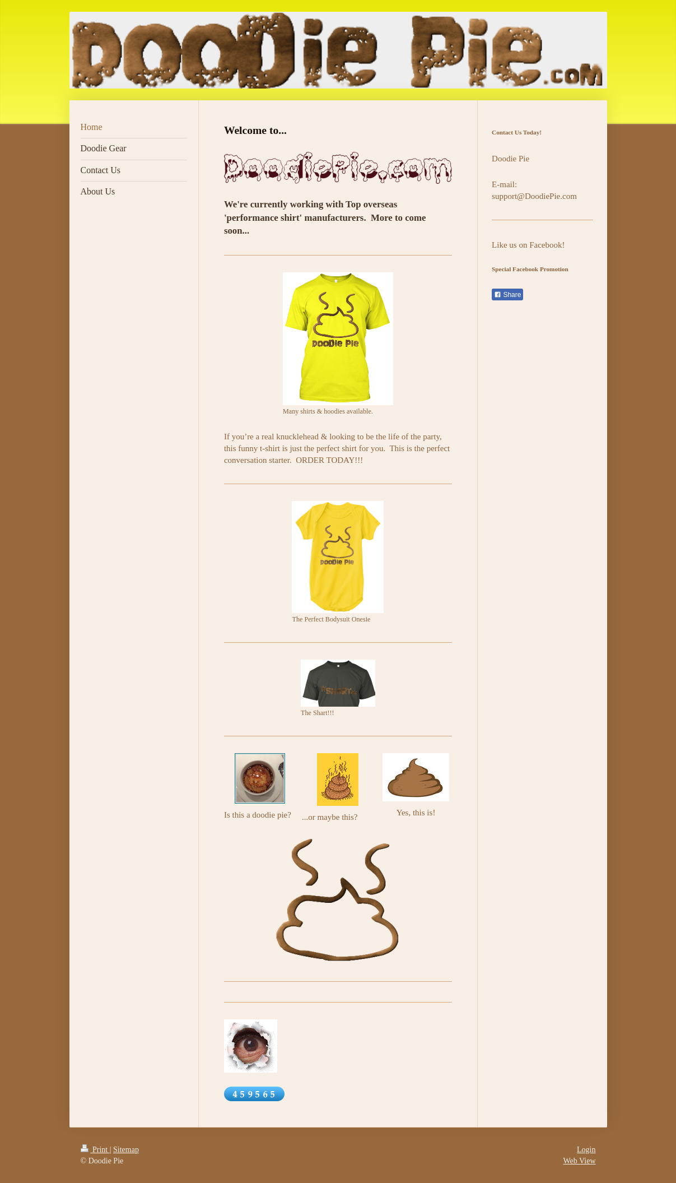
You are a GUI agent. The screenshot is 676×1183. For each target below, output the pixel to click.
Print (95, 1149)
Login (586, 1149)
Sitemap (126, 1149)
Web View (579, 1161)
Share (507, 295)
